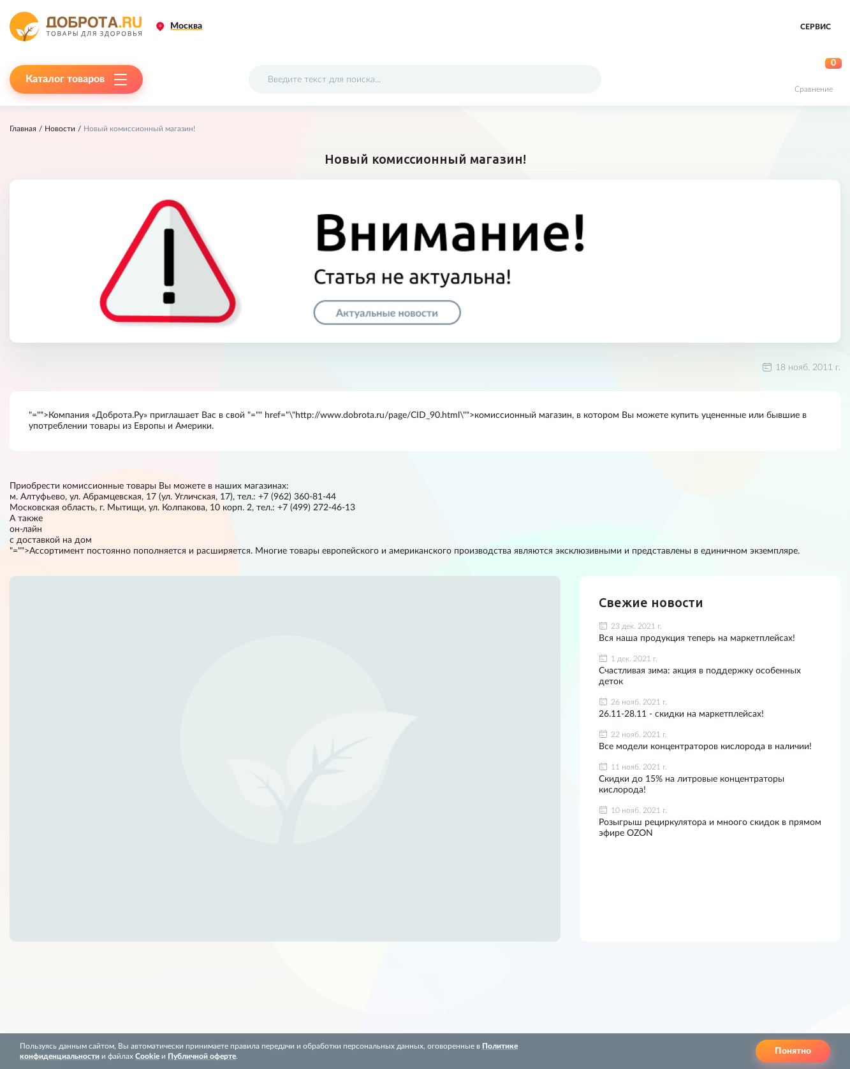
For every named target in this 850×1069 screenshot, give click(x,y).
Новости (60, 129)
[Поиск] (584, 79)
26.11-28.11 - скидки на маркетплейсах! (681, 714)
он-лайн (26, 529)
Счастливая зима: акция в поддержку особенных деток (700, 676)
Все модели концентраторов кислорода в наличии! (705, 746)
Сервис (815, 27)
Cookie (147, 1056)
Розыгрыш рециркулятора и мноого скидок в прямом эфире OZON (710, 828)
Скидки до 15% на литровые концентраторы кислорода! (691, 784)
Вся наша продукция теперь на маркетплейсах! (697, 638)
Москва (186, 26)
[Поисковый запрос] (425, 79)
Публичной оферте (202, 1056)
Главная (23, 129)
